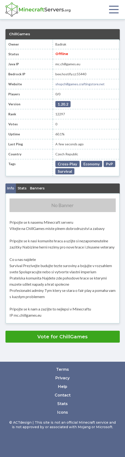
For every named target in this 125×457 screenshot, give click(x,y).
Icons (62, 412)
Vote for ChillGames (62, 337)
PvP (109, 164)
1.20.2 (63, 104)
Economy (91, 164)
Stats (62, 403)
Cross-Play (67, 164)
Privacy (62, 378)
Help (62, 386)
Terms (62, 369)
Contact (63, 395)
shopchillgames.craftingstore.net (80, 84)
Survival (65, 171)
